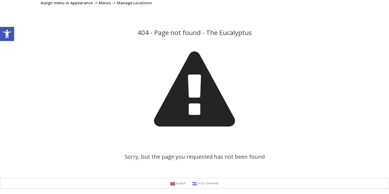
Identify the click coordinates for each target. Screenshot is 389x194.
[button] (7, 34)
